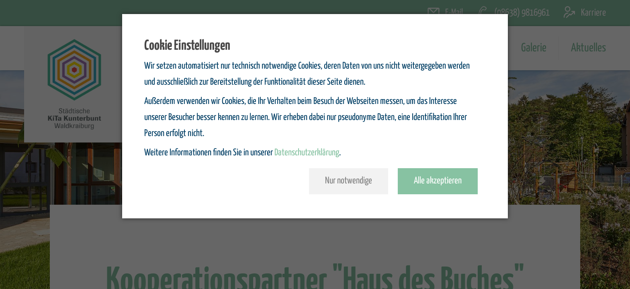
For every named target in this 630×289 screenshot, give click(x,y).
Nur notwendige (348, 180)
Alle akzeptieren (438, 180)
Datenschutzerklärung (306, 152)
